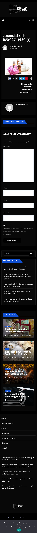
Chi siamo (4, 443)
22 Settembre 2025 (13, 377)
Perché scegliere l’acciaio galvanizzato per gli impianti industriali (18, 300)
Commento (7, 146)
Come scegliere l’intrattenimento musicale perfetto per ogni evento (18, 285)
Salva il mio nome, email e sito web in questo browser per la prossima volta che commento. (18, 231)
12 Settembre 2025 (13, 400)
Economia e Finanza (8, 438)
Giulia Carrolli (17, 46)
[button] (29, 20)
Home (9, 518)
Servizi (3, 418)
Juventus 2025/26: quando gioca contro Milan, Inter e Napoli (17, 292)
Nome (5, 188)
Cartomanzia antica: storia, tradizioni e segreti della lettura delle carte (17, 268)
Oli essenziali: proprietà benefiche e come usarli (26, 88)
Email (5, 200)
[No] (35, 527)
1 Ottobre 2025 (12, 358)
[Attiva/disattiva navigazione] (33, 20)
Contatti (4, 448)
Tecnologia (5, 433)
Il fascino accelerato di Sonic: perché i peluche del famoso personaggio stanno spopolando (17, 276)
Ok (19, 530)
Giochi (7, 349)
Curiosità (8, 326)
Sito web (6, 213)
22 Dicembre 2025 (12, 335)
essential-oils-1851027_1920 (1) (16, 37)
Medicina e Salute (7, 423)
